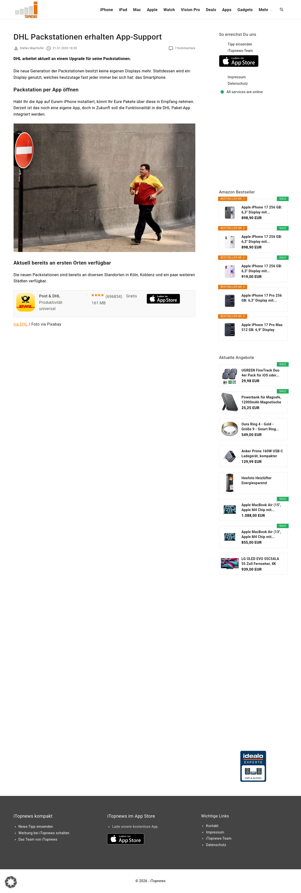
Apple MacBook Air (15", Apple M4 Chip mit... (261, 507)
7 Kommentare (185, 48)
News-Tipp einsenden (36, 827)
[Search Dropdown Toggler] (281, 10)
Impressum (237, 77)
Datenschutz (238, 83)
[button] (11, 882)
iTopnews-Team (240, 51)
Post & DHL (49, 296)
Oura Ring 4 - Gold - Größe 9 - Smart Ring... (260, 426)
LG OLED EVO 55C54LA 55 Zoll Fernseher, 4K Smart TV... (260, 561)
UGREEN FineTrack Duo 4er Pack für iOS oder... (260, 372)
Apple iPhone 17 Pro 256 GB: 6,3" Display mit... (261, 297)
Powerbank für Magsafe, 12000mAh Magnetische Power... (261, 400)
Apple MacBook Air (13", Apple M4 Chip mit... (261, 534)
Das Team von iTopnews (38, 839)
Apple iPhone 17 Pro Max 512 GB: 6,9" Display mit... (261, 327)
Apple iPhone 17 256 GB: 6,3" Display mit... (261, 209)
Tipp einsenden (240, 44)
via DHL (21, 324)
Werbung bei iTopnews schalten (44, 833)
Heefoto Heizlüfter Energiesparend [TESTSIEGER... (256, 480)
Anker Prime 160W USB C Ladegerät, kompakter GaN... (262, 453)
